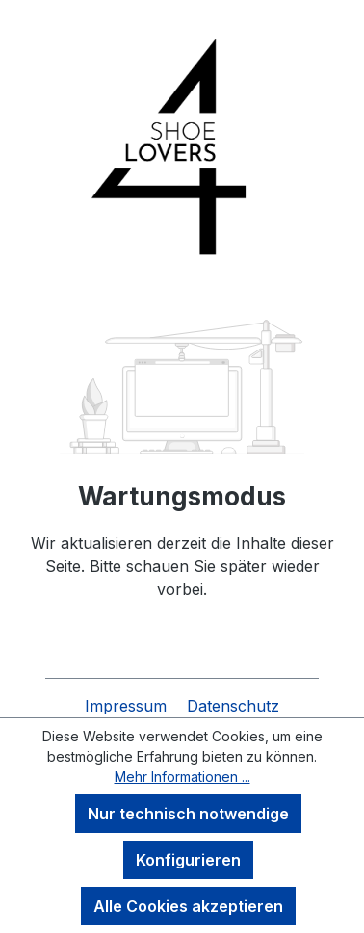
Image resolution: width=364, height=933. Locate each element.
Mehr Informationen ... (182, 776)
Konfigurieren (188, 859)
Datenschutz (233, 705)
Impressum (128, 705)
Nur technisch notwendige (188, 813)
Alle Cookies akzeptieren (188, 906)
